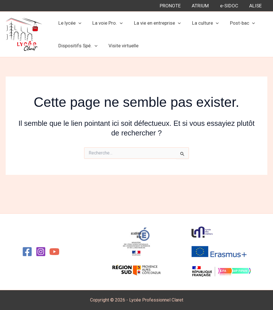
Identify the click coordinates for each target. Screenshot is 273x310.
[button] (77, 23)
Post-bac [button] (235, 23)
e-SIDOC (231, 6)
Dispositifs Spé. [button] (77, 45)
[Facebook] (27, 252)
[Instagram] (41, 252)
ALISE (256, 6)
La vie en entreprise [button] (153, 23)
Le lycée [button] (68, 23)
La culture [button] (200, 23)
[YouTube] (54, 252)
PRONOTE (175, 6)
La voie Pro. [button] (105, 23)
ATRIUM (204, 6)
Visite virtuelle (121, 45)
